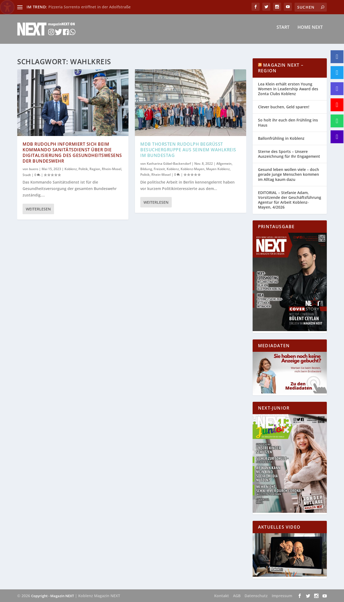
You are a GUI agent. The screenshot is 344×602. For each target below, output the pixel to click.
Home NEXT (310, 31)
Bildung (146, 169)
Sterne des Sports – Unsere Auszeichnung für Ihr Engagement (289, 154)
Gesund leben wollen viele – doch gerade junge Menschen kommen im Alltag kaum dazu (288, 174)
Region (94, 169)
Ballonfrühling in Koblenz (281, 138)
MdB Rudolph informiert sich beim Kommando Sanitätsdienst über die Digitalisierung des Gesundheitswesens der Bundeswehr (72, 152)
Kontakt (221, 595)
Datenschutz (256, 595)
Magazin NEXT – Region (280, 68)
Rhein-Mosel (111, 169)
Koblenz (70, 169)
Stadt (27, 174)
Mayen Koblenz (218, 169)
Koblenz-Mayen (193, 169)
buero (33, 169)
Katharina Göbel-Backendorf (169, 163)
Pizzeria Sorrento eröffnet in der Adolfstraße (89, 6)
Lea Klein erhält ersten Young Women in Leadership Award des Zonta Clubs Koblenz (288, 88)
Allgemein (224, 163)
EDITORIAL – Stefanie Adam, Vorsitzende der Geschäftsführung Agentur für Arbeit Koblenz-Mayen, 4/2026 (289, 200)
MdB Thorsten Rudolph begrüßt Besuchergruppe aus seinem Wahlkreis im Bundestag (188, 149)
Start (283, 31)
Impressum (282, 595)
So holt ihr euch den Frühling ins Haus (288, 122)
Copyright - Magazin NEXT (52, 595)
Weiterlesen (38, 208)
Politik (83, 169)
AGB (237, 595)
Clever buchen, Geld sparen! (283, 106)
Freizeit (159, 169)
